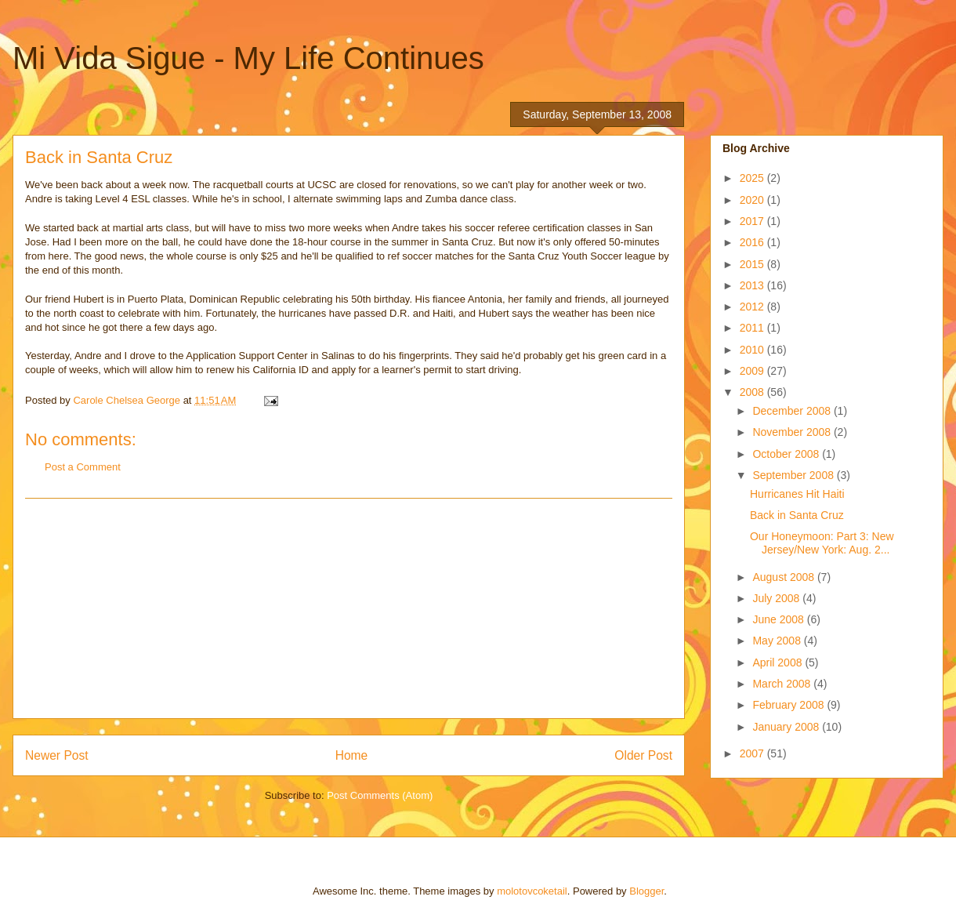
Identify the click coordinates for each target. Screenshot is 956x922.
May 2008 (777, 640)
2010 (753, 349)
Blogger (646, 891)
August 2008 (784, 577)
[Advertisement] (348, 608)
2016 (753, 242)
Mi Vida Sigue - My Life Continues (248, 58)
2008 (753, 392)
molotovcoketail (532, 891)
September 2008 (794, 475)
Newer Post (57, 755)
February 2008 (789, 705)
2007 (753, 753)
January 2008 (787, 727)
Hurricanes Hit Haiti (797, 494)
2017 (753, 221)
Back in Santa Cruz (797, 515)
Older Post (643, 755)
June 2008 (779, 619)
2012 (753, 306)
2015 (753, 264)
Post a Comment (83, 467)
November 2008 (793, 432)
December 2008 (793, 411)
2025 (753, 178)
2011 (753, 327)
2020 (753, 200)
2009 (753, 371)
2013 (753, 285)
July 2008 (777, 598)
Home (351, 755)
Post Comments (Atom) (380, 795)
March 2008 (782, 683)
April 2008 (778, 662)
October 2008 (787, 454)
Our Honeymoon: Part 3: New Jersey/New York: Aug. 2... (822, 543)
